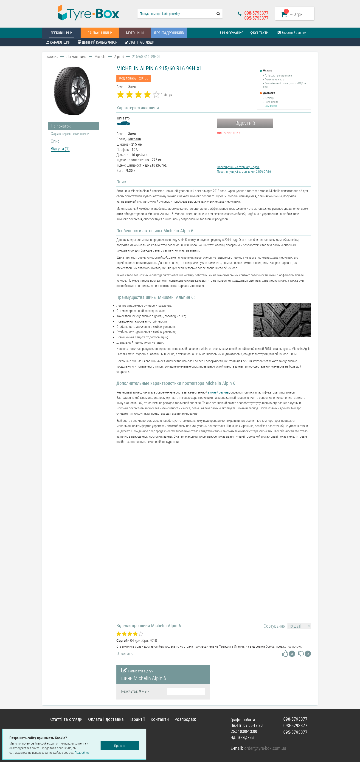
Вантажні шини (99, 33)
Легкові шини (61, 33)
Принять (120, 746)
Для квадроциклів (169, 33)
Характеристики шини (70, 133)
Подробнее (82, 752)
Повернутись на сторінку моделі (238, 167)
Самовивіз (271, 106)
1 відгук (166, 95)
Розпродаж (185, 719)
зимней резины (218, 392)
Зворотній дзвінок (292, 33)
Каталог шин (58, 42)
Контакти (259, 33)
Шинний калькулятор (97, 42)
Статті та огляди (140, 42)
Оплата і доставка (106, 719)
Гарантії (137, 719)
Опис (55, 141)
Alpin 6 (119, 56)
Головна (52, 56)
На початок (61, 126)
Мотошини (135, 33)
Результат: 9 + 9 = (135, 691)
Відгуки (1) (60, 148)
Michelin (100, 56)
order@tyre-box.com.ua (265, 748)
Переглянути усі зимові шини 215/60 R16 (244, 171)
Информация (231, 33)
